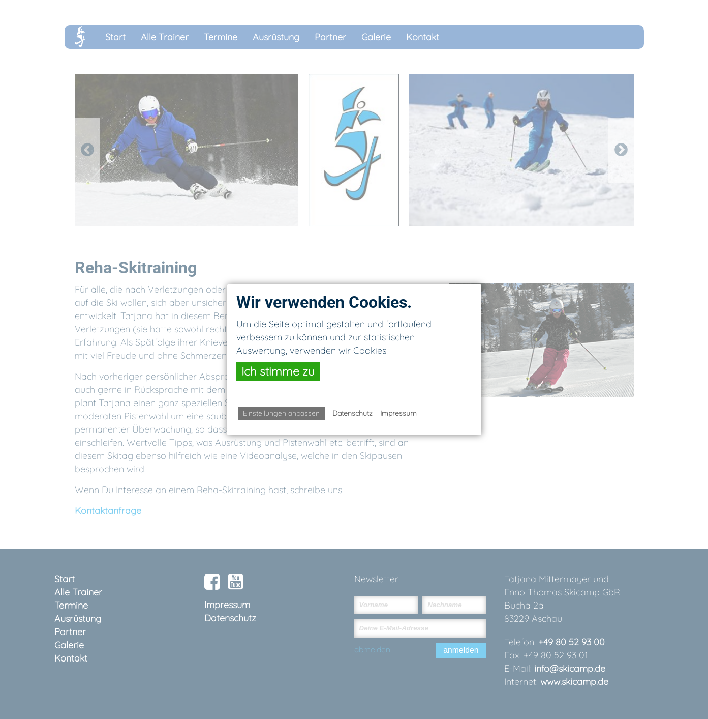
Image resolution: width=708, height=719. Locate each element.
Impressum (398, 413)
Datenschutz (352, 413)
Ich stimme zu (278, 371)
